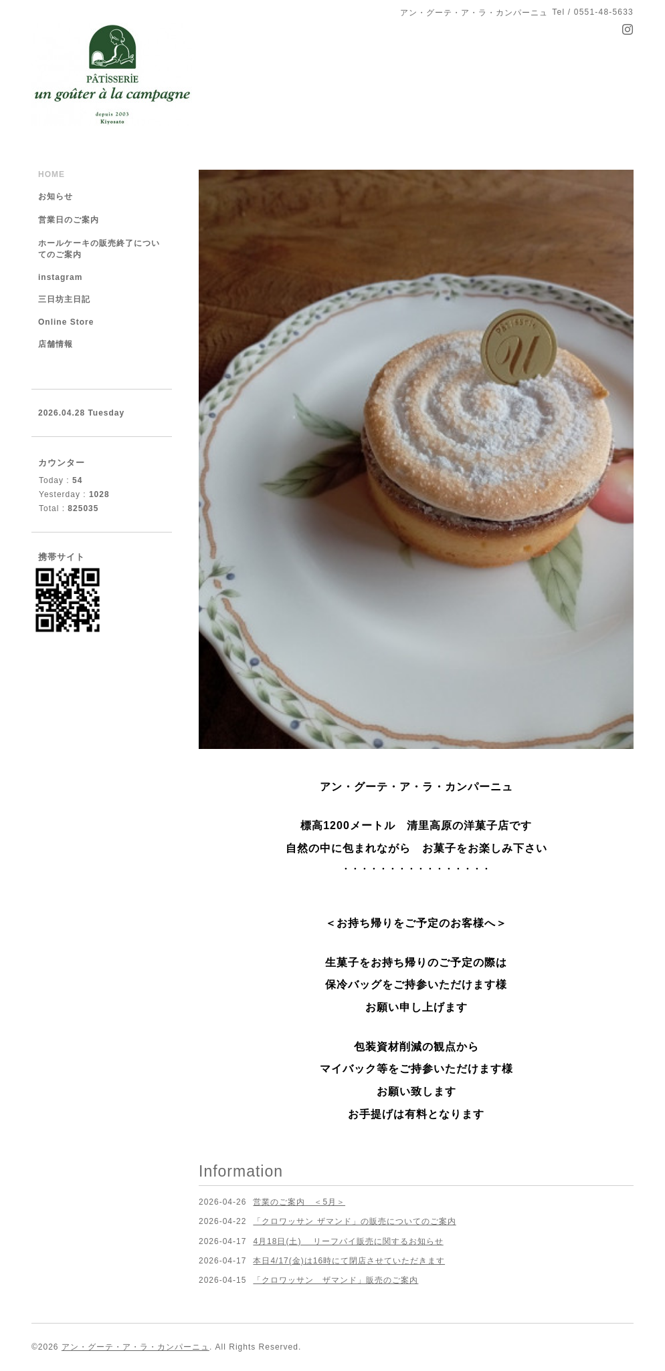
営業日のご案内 (68, 219)
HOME (51, 174)
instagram (60, 277)
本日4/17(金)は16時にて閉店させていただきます (349, 1260)
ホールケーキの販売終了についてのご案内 (99, 249)
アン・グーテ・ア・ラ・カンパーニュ (135, 1347)
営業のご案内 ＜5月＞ (299, 1202)
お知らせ (55, 196)
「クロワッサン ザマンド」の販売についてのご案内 (354, 1221)
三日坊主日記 (64, 299)
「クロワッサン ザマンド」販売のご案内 (335, 1280)
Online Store (66, 322)
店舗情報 (55, 344)
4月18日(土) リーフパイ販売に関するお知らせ (348, 1241)
